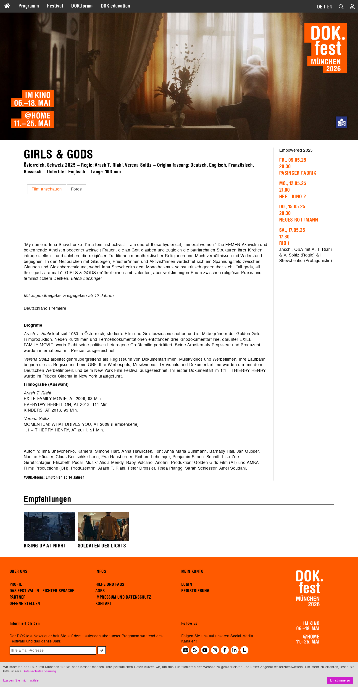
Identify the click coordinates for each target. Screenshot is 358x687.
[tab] (46, 189)
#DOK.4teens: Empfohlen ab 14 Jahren (54, 477)
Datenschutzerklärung (39, 671)
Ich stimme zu (340, 680)
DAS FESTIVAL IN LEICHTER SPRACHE (42, 591)
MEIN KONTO (192, 571)
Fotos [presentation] (76, 189)
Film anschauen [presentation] (47, 189)
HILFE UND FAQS (109, 584)
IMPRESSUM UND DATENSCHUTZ (123, 597)
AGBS (100, 591)
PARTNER (18, 597)
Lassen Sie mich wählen (21, 680)
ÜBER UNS (18, 571)
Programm (28, 6)
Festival (55, 6)
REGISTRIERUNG (195, 591)
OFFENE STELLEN (25, 603)
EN (329, 7)
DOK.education (115, 6)
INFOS (100, 571)
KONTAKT (103, 603)
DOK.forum (81, 6)
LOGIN (186, 584)
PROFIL (16, 584)
